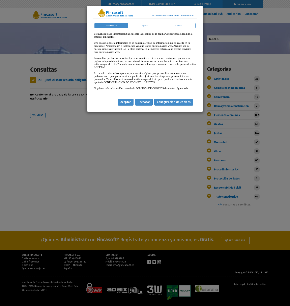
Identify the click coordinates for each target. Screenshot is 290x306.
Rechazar (144, 102)
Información (111, 25)
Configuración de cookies (174, 102)
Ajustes (145, 25)
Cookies (178, 25)
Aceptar (125, 102)
